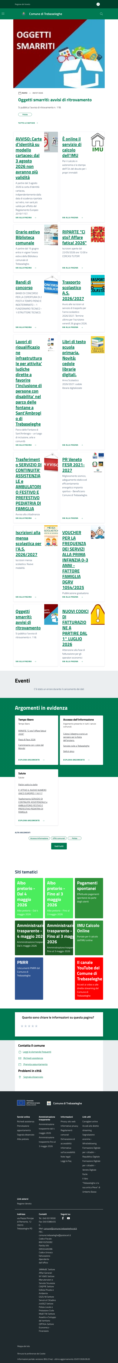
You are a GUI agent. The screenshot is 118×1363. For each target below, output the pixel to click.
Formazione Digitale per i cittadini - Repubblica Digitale (91, 1152)
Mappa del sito (23, 1346)
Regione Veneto (24, 1203)
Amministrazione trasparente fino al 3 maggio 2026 (47, 1142)
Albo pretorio (23, 1139)
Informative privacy (69, 1125)
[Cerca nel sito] (101, 14)
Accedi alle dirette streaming (90, 1128)
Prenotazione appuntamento (24, 1128)
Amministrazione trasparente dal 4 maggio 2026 (47, 1129)
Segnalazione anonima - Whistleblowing (89, 1139)
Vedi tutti (59, 846)
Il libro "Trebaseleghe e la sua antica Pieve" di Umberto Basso (91, 1185)
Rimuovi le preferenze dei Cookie (31, 1353)
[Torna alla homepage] (65, 1103)
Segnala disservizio (25, 1134)
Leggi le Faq (66, 1161)
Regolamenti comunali (66, 1132)
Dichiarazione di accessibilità (68, 1141)
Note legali (65, 1156)
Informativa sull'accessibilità (68, 1150)
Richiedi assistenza (25, 1121)
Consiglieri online (90, 1121)
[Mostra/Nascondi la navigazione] (3, 13)
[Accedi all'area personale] (99, 4)
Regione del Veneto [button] (22, 4)
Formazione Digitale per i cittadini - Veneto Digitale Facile (91, 1167)
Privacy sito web (68, 1121)
